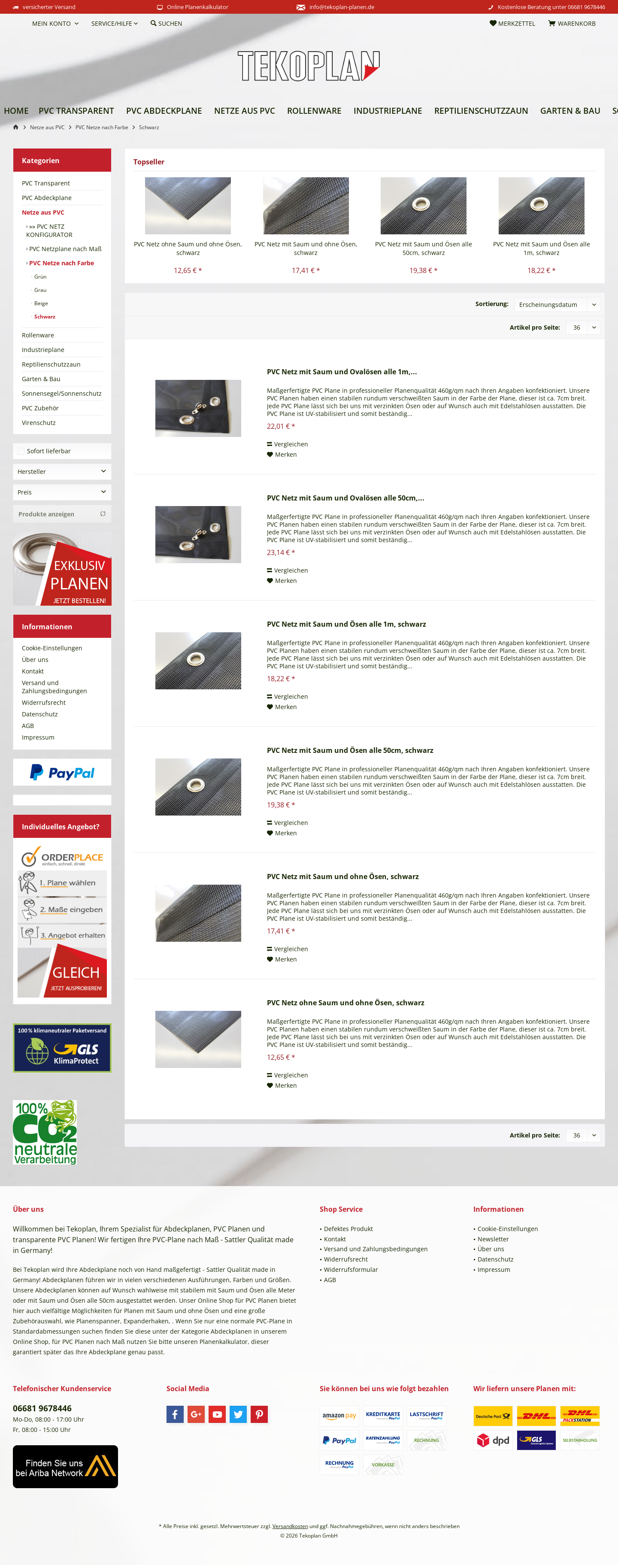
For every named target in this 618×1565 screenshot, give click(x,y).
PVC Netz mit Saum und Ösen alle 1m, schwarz (541, 248)
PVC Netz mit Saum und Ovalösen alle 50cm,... (345, 498)
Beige (40, 303)
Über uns (35, 659)
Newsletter (493, 1239)
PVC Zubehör (40, 408)
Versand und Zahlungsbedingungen (54, 687)
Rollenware (38, 335)
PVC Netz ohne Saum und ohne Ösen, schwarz (188, 248)
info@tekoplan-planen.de (341, 7)
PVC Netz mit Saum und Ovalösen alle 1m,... (342, 371)
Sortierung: (492, 304)
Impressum (38, 737)
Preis (25, 492)
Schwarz (44, 316)
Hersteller (32, 471)
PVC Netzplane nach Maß (64, 249)
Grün (39, 276)
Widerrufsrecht (44, 702)
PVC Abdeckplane (47, 198)
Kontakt (33, 671)
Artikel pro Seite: (535, 327)
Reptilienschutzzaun (51, 364)
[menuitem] (19, 23)
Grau (39, 290)
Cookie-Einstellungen (52, 648)
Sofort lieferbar (49, 451)
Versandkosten (290, 1526)
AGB (28, 726)
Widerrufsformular (351, 1269)
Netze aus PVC (43, 212)
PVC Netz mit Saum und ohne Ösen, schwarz (305, 248)
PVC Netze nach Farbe (60, 263)
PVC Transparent (46, 183)
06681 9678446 (586, 7)
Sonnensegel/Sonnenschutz (62, 393)
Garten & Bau (41, 379)
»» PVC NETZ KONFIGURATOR (49, 230)
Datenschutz (40, 714)
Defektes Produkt (348, 1229)
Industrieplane (43, 350)
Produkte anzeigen (62, 514)
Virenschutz (39, 423)
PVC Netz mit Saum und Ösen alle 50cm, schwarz (423, 248)
